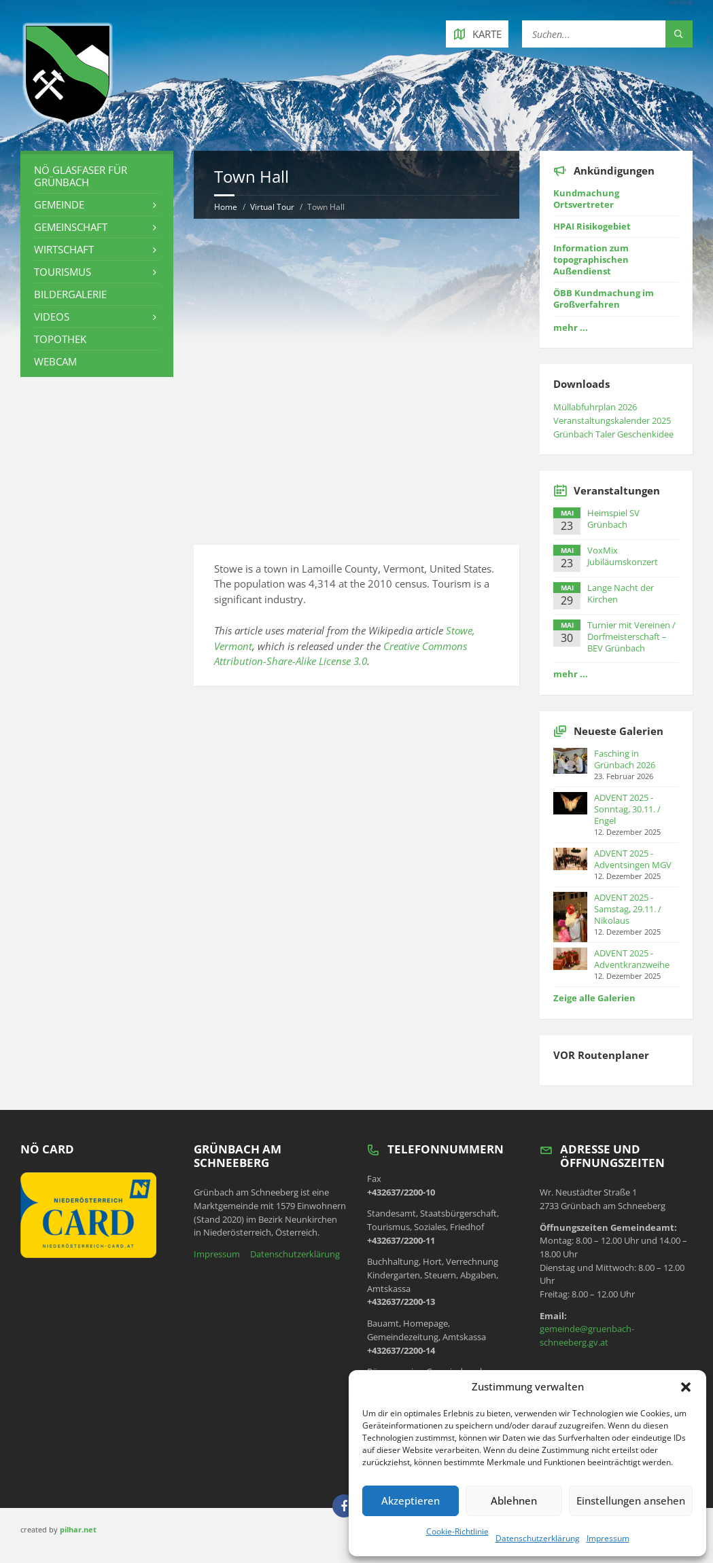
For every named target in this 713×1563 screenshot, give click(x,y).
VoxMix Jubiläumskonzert (622, 556)
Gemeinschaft (70, 227)
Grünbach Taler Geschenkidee (613, 434)
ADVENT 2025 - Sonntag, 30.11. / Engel (627, 809)
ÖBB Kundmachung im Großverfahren (603, 298)
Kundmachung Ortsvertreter (586, 199)
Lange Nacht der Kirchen (620, 593)
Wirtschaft (64, 249)
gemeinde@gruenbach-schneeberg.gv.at (587, 1335)
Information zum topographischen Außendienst (591, 259)
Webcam (55, 361)
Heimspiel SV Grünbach (613, 519)
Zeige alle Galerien (594, 998)
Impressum (608, 1538)
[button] (686, 1387)
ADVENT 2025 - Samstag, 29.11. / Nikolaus (627, 909)
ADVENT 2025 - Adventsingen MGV (633, 859)
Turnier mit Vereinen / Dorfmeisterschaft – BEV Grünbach (631, 636)
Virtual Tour (272, 207)
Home (225, 207)
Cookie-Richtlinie (457, 1531)
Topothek (60, 339)
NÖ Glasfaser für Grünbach (80, 176)
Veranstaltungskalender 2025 (612, 420)
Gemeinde (59, 204)
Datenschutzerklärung (537, 1538)
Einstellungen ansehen (630, 1500)
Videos (51, 316)
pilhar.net (78, 1529)
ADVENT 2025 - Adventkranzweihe (631, 959)
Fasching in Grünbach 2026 (624, 759)
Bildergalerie (70, 294)
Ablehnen (514, 1500)
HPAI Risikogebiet (592, 226)
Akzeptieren (410, 1500)
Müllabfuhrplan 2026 (595, 407)
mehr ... (570, 327)
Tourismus (62, 272)
